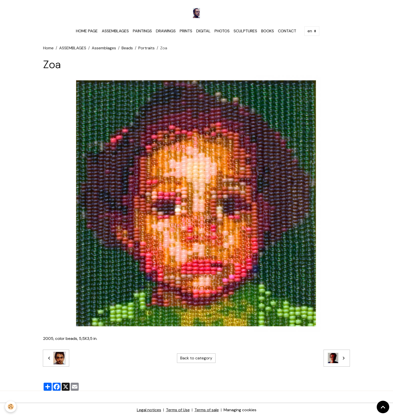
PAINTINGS (142, 31)
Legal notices (149, 409)
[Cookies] (10, 406)
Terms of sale (206, 409)
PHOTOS (222, 31)
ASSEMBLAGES (115, 31)
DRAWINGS (166, 31)
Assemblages (104, 48)
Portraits (146, 48)
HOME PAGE (87, 31)
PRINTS (186, 31)
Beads (127, 48)
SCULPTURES (245, 31)
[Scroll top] (383, 407)
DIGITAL (203, 31)
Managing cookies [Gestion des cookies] (240, 409)
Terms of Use (178, 409)
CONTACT (287, 31)
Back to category (196, 358)
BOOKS (267, 31)
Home (48, 48)
